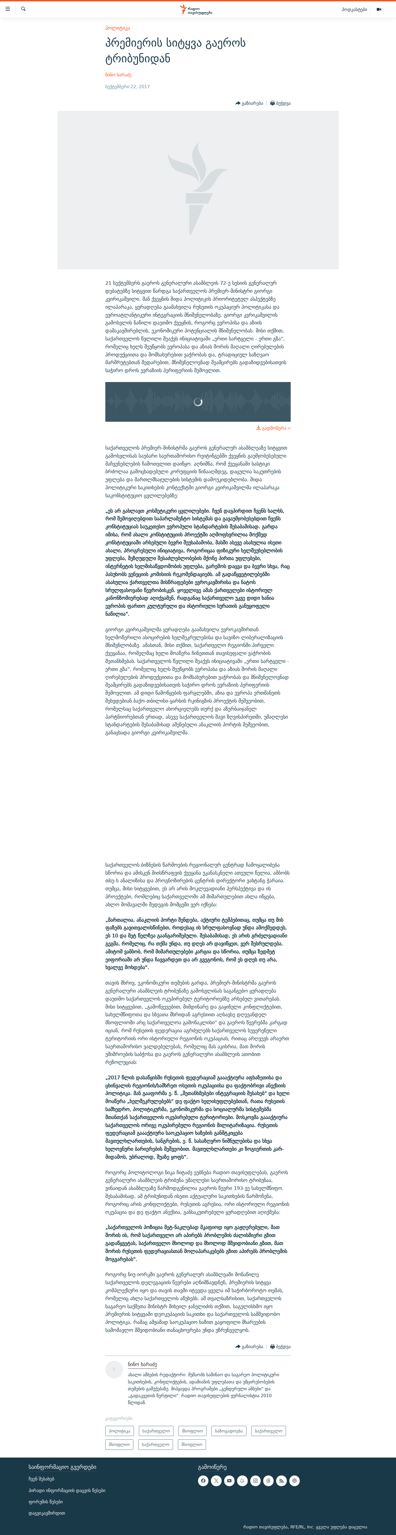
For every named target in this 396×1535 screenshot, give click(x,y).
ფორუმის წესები (46, 1501)
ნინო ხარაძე (118, 75)
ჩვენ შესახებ (41, 1478)
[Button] (249, 103)
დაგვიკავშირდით (47, 1513)
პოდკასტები (354, 9)
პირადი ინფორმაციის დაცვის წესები (67, 1490)
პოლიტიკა (117, 28)
